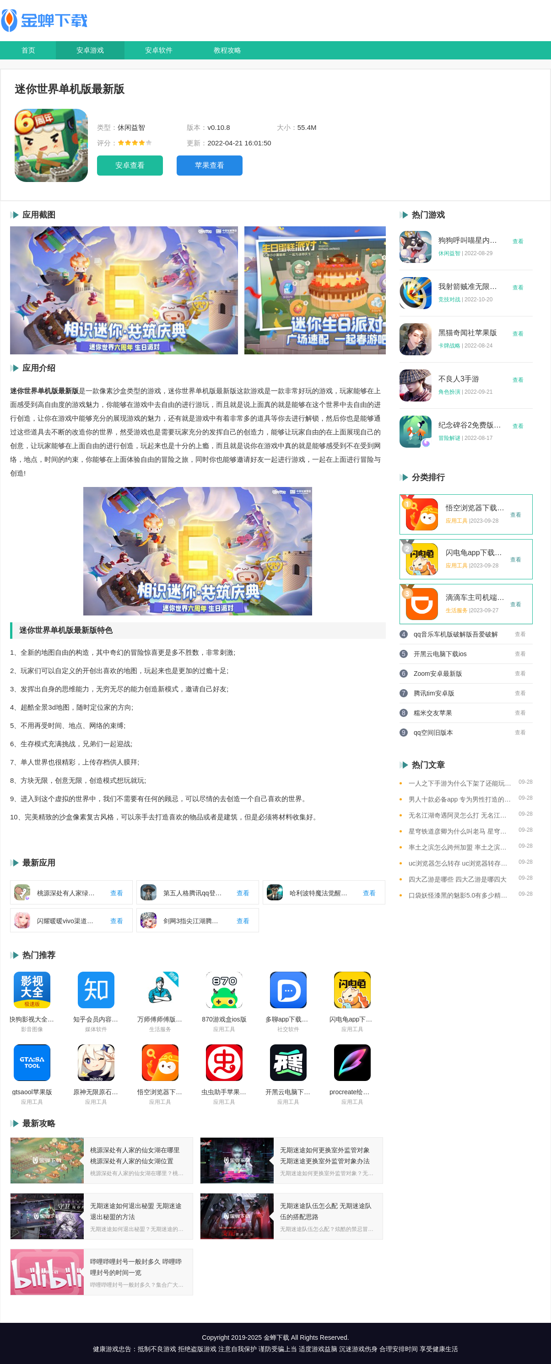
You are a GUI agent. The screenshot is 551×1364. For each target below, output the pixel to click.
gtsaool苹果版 (32, 1092)
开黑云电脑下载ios (288, 1092)
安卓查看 (130, 165)
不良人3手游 (458, 379)
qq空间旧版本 (433, 732)
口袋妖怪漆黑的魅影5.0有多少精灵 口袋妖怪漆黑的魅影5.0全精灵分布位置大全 (460, 895)
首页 (28, 50)
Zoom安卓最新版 (438, 673)
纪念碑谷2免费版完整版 (470, 425)
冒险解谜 (449, 438)
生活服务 (160, 1029)
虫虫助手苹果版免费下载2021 (224, 1092)
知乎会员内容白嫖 (96, 1019)
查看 (518, 241)
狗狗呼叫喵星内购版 (470, 240)
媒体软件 (96, 1029)
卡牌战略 (449, 345)
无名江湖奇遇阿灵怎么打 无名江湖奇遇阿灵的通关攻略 (460, 815)
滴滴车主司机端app (475, 597)
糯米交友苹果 (433, 713)
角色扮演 (449, 392)
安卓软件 (159, 50)
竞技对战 (449, 299)
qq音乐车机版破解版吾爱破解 (456, 634)
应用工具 (224, 1029)
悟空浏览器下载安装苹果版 (160, 1092)
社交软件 (288, 1029)
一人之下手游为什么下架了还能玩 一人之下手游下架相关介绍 (460, 783)
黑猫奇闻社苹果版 (467, 333)
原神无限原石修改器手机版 (96, 1092)
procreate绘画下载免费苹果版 (352, 1092)
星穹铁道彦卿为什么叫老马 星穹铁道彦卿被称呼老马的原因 (460, 831)
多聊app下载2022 (288, 1019)
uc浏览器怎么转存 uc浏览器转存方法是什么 (460, 863)
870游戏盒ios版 (224, 1019)
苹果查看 (209, 165)
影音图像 (32, 1029)
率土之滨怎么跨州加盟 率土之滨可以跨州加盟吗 (460, 847)
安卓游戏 (90, 50)
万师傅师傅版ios (160, 1019)
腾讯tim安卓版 (434, 693)
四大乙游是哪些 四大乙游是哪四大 (458, 879)
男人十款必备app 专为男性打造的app (460, 799)
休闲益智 (449, 253)
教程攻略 (227, 50)
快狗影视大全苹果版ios (32, 1019)
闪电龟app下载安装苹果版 (352, 1019)
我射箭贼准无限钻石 (470, 286)
